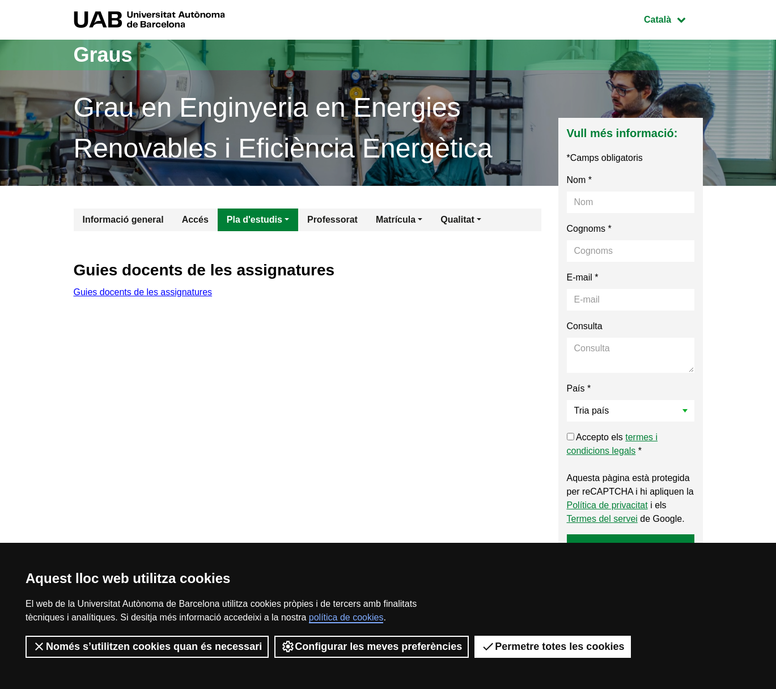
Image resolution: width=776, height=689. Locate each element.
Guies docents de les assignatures (143, 292)
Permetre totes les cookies (552, 646)
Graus (103, 54)
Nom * (579, 180)
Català (672, 18)
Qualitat (457, 219)
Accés (195, 219)
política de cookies (346, 617)
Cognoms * (589, 228)
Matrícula (395, 219)
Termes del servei (602, 519)
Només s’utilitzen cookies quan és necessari (147, 646)
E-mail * (583, 277)
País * (579, 388)
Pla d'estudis (254, 219)
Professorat (332, 219)
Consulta (585, 326)
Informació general (123, 219)
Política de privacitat (607, 505)
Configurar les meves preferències (371, 646)
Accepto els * (612, 444)
